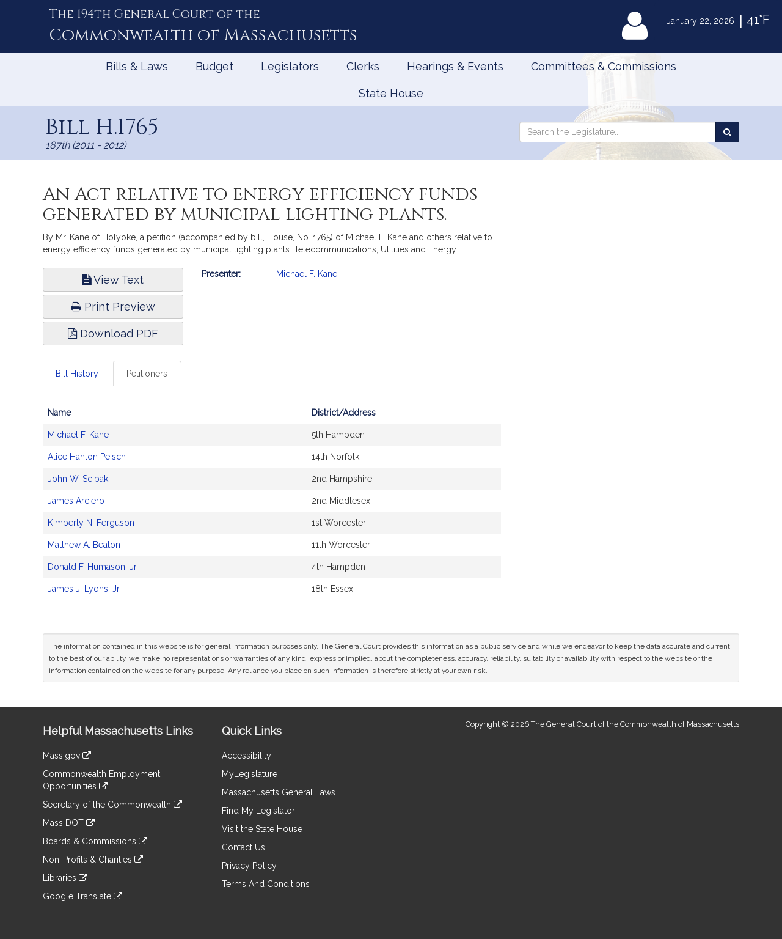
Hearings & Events (455, 66)
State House (391, 93)
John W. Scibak (78, 479)
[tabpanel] (272, 507)
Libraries (65, 878)
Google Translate (82, 896)
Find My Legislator (258, 811)
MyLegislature (249, 774)
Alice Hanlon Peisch (87, 457)
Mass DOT (69, 823)
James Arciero (76, 501)
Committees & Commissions (603, 66)
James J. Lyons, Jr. (84, 589)
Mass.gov (67, 755)
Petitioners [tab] (146, 373)
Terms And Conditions (266, 884)
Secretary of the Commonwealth (112, 804)
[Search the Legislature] (727, 132)
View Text (113, 279)
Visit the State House (262, 829)
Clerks (362, 66)
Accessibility (246, 755)
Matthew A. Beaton (84, 545)
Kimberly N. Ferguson (91, 523)
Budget (214, 66)
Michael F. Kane (306, 274)
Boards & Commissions (95, 841)
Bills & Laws (137, 66)
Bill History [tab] (77, 373)
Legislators (290, 66)
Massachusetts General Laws (278, 792)
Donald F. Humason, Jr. (93, 567)
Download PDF (113, 333)
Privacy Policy (249, 866)
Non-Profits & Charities (93, 859)
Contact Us (243, 847)
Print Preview (113, 306)
